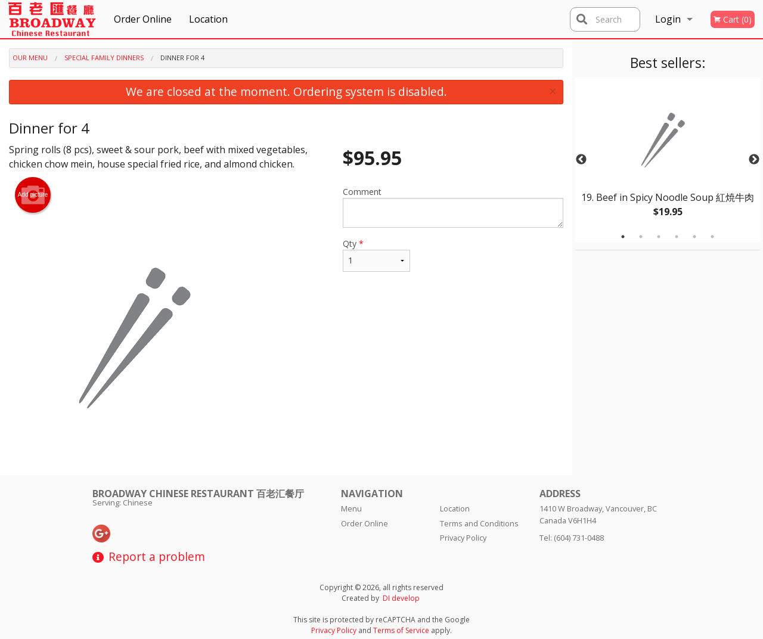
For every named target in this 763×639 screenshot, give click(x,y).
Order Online (143, 19)
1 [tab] (623, 237)
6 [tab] (712, 237)
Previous (581, 160)
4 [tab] (677, 237)
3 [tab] (659, 237)
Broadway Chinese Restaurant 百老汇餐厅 (198, 493)
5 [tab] (694, 237)
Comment (453, 207)
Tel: (571, 537)
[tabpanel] (667, 160)
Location (208, 19)
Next (754, 160)
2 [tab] (641, 237)
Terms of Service (401, 630)
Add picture (33, 195)
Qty (376, 255)
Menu (351, 508)
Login (668, 19)
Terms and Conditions (479, 523)
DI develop (401, 598)
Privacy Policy (463, 537)
